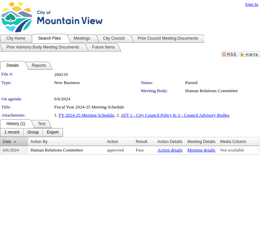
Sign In (251, 4)
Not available (232, 149)
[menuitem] (11, 132)
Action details (169, 149)
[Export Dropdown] (53, 132)
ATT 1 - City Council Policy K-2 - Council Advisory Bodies (175, 115)
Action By (39, 141)
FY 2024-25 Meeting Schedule (86, 115)
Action (112, 141)
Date (7, 141)
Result (141, 141)
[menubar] (31, 132)
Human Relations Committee (211, 90)
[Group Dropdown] (33, 132)
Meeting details (201, 149)
